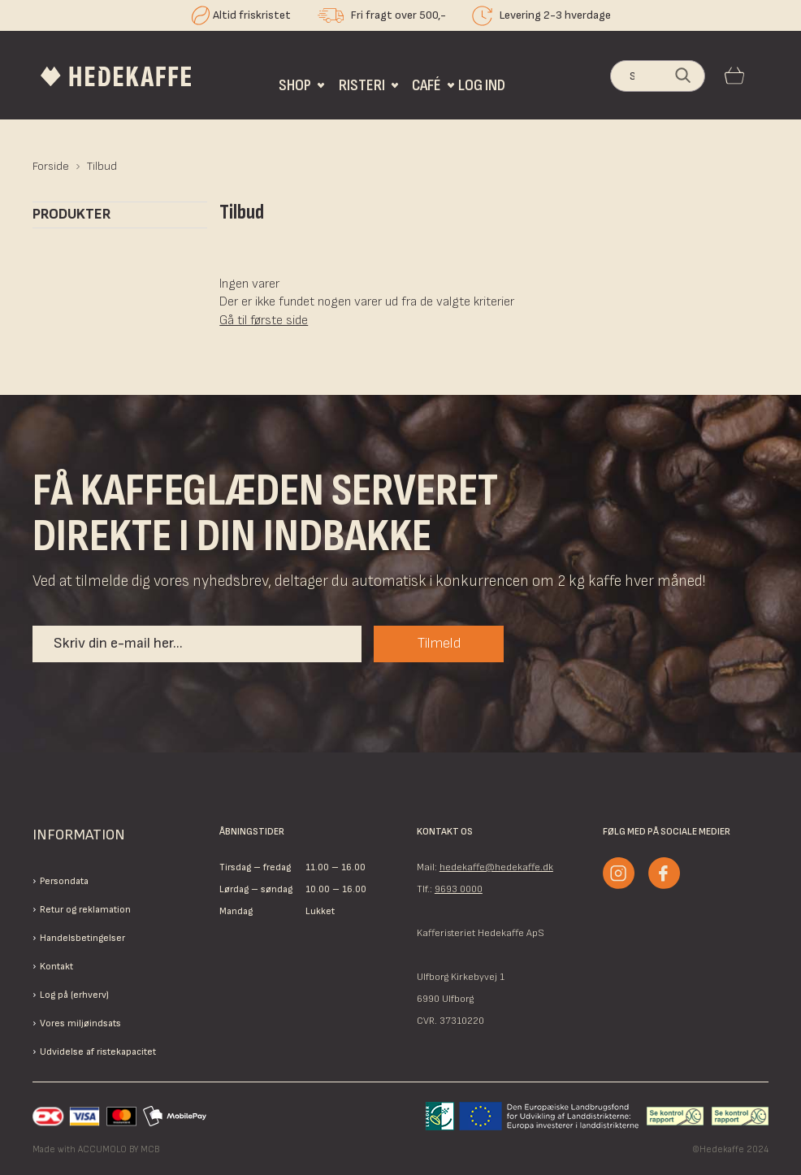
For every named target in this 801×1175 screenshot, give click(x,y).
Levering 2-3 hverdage (555, 15)
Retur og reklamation (85, 910)
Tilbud (102, 166)
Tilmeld (439, 643)
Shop (295, 85)
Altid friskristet (252, 15)
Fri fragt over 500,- (398, 15)
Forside (50, 166)
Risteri (362, 85)
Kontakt (56, 966)
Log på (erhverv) (74, 995)
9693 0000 (459, 889)
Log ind (481, 85)
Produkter (71, 214)
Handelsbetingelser (82, 938)
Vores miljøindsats (80, 1023)
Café (426, 85)
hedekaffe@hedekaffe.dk (496, 867)
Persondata (64, 881)
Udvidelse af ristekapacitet (98, 1052)
